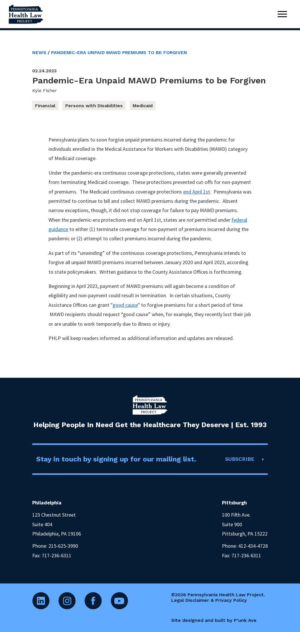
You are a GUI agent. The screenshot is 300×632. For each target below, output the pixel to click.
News (39, 52)
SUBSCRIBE (239, 459)
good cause (125, 305)
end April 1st (196, 191)
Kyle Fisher (44, 90)
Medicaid (143, 105)
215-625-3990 (63, 546)
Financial (45, 105)
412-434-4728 (253, 546)
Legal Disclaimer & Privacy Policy (209, 600)
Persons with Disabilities (94, 105)
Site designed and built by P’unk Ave (213, 620)
